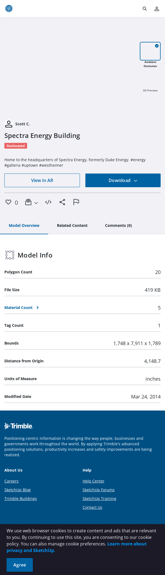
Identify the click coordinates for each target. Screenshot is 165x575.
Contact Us (92, 507)
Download (123, 180)
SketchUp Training (99, 498)
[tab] (24, 225)
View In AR (42, 180)
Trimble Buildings (20, 498)
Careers (11, 481)
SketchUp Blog (17, 489)
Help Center (94, 481)
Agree (19, 565)
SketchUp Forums (99, 489)
